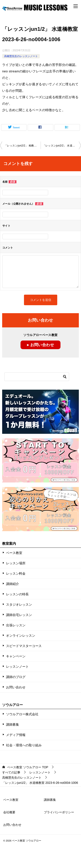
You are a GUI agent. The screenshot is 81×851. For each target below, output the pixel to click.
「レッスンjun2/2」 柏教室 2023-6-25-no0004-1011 (22, 145)
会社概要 (9, 812)
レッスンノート (17, 666)
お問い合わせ (15, 687)
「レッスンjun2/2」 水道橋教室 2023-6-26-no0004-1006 (62, 145)
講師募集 (12, 724)
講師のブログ (15, 677)
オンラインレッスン (20, 635)
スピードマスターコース (24, 646)
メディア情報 (15, 735)
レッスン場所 (15, 563)
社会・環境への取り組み (24, 745)
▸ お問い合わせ (40, 345)
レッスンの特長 (17, 594)
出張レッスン (15, 625)
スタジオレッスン (19, 604)
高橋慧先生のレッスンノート (21, 56)
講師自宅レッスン (19, 615)
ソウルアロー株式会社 (22, 714)
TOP (27, 767)
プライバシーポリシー (59, 812)
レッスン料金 (15, 573)
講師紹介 (12, 584)
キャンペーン (15, 656)
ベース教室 (14, 553)
